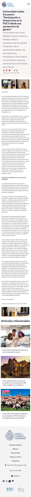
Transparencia (16, 461)
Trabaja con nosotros (15, 457)
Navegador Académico (15, 445)
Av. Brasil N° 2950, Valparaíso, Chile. (15, 465)
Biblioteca (15, 449)
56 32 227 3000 (15, 470)
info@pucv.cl (15, 476)
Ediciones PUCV (15, 453)
